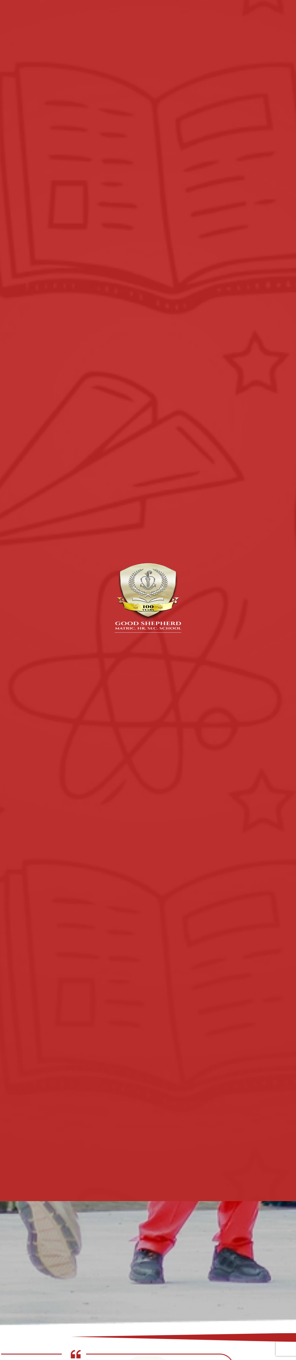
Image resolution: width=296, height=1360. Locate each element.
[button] (146, 1325)
